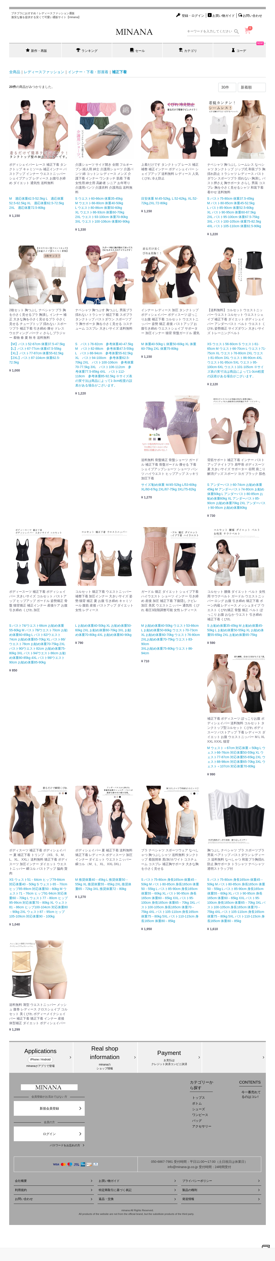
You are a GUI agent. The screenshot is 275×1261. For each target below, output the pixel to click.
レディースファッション (44, 72)
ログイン (62, 1134)
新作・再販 (36, 50)
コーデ (247, 48)
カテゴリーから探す (201, 1085)
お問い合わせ (54, 1199)
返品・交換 (138, 1199)
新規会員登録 (61, 1108)
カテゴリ (188, 50)
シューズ (198, 1109)
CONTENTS (250, 1082)
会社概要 (54, 1181)
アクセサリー (201, 1126)
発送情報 (221, 1199)
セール (137, 50)
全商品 (14, 72)
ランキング (87, 50)
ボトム (197, 1103)
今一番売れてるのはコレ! (251, 1094)
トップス (198, 1097)
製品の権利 (221, 1190)
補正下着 (119, 72)
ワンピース (200, 1115)
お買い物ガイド (138, 1181)
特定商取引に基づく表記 (138, 1190)
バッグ (197, 1120)
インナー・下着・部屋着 (88, 72)
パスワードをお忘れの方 (67, 1145)
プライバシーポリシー (221, 1181)
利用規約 (54, 1190)
